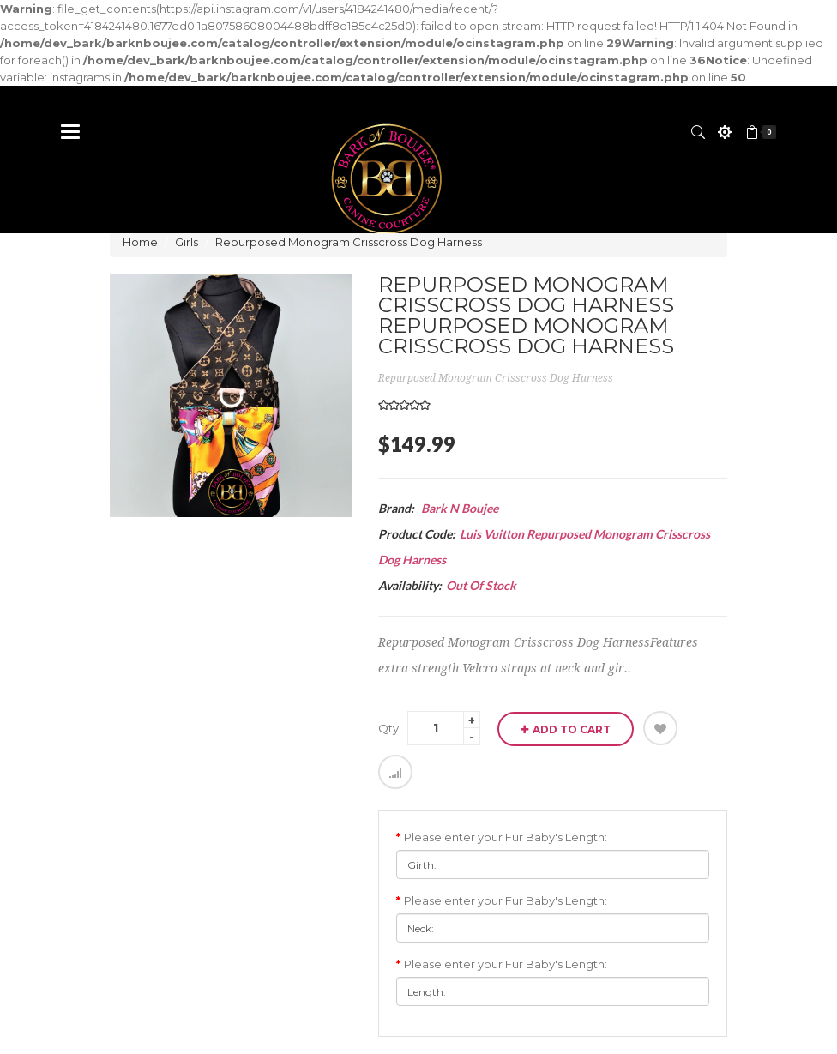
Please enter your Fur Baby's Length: (505, 837)
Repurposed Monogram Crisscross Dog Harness (348, 242)
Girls (186, 242)
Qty (388, 728)
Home (140, 242)
